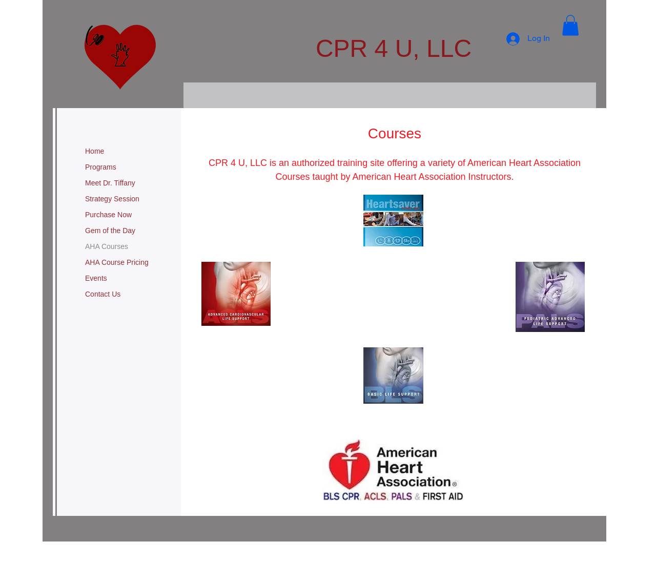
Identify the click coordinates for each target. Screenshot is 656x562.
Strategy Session (112, 199)
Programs (100, 167)
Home (94, 151)
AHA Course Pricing (117, 262)
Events (96, 278)
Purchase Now (108, 215)
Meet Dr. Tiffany (110, 183)
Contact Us (102, 294)
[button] (570, 25)
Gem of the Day (110, 230)
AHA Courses (106, 246)
